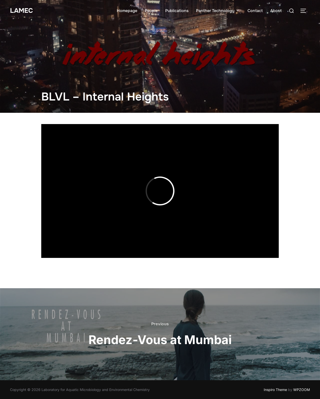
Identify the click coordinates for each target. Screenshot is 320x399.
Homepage (127, 10)
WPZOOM (301, 389)
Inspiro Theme (275, 389)
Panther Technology (218, 10)
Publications (176, 10)
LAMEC (21, 11)
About (276, 10)
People (151, 10)
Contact (255, 10)
